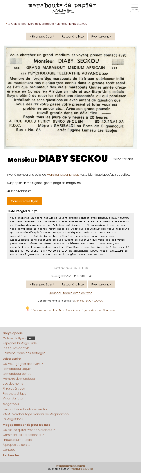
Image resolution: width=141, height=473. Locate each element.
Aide (61, 310)
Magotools (11, 404)
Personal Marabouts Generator (25, 409)
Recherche (11, 455)
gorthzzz (64, 276)
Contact (9, 450)
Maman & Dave (82, 469)
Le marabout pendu (17, 374)
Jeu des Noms (13, 384)
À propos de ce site (16, 445)
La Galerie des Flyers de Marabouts (31, 24)
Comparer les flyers (25, 201)
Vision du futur (13, 398)
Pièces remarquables (41, 310)
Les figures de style (16, 348)
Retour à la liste (73, 36)
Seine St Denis (123, 159)
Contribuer (109, 310)
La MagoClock (13, 419)
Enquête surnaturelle (17, 440)
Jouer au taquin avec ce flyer (70, 293)
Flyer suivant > (101, 36)
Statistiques (73, 310)
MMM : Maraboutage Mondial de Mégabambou (36, 414)
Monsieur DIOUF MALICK (63, 175)
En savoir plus (82, 276)
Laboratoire (12, 359)
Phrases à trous (14, 388)
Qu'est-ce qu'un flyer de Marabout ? (29, 430)
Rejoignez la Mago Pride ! (20, 343)
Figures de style (91, 310)
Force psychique (14, 393)
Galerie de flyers (19, 338)
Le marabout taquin (17, 369)
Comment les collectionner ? (23, 435)
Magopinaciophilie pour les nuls (26, 425)
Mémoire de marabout (19, 379)
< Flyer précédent (42, 36)
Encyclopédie (13, 333)
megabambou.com (70, 466)
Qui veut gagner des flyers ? (23, 364)
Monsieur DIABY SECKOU (88, 300)
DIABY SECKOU (73, 158)
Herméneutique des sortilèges (24, 353)
